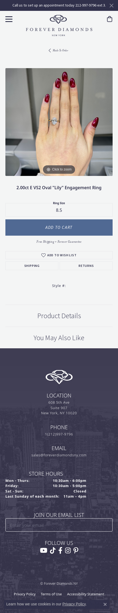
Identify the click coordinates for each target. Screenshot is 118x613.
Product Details (59, 316)
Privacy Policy (24, 594)
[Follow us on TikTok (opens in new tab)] (53, 550)
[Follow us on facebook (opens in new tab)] (60, 550)
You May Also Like (59, 338)
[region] (59, 122)
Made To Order (60, 50)
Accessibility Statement (85, 594)
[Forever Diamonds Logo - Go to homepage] (59, 25)
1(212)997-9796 (59, 434)
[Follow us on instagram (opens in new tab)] (68, 550)
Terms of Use (51, 594)
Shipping (32, 266)
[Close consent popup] (105, 604)
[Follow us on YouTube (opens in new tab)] (43, 550)
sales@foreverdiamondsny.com (59, 455)
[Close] (111, 5)
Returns (86, 266)
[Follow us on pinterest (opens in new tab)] (75, 550)
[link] (110, 19)
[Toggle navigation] (8, 18)
